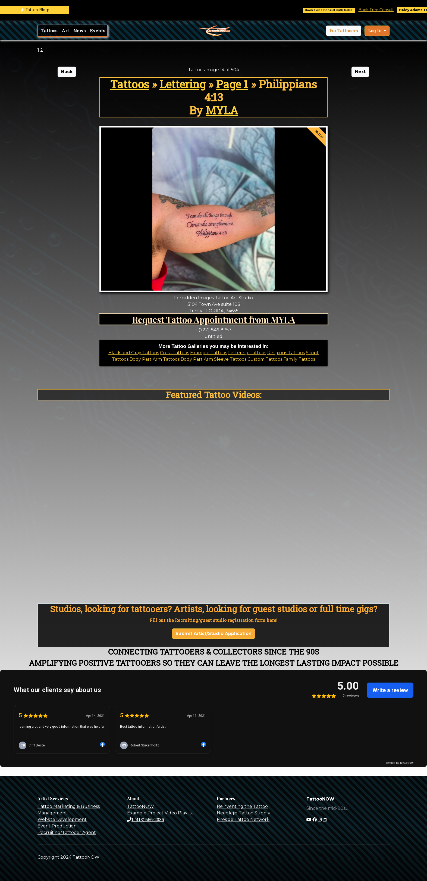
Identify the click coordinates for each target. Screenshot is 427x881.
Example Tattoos (208, 352)
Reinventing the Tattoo (242, 806)
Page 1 (232, 84)
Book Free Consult (381, 9)
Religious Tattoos (286, 352)
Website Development (62, 819)
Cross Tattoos (174, 352)
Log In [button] (375, 30)
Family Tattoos (299, 359)
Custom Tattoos (264, 359)
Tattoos (49, 30)
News (79, 30)
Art (65, 30)
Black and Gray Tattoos (133, 352)
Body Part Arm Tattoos (155, 359)
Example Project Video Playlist (160, 812)
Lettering (182, 84)
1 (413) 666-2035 (145, 819)
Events (97, 30)
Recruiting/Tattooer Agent (66, 832)
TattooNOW (140, 806)
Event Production (57, 826)
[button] (343, 31)
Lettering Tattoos (247, 352)
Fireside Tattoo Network (243, 819)
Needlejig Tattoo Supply (243, 812)
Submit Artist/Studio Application (213, 633)
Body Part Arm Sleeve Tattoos (213, 359)
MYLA (222, 110)
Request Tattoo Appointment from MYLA (213, 319)
